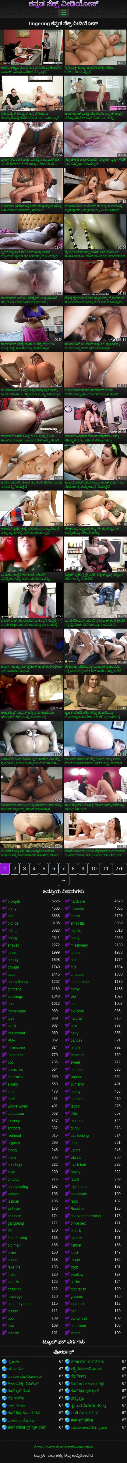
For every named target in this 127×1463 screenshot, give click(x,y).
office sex (78, 1223)
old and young (19, 1304)
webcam (14, 1209)
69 (10, 1231)
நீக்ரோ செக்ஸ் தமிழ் (87, 1384)
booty (75, 938)
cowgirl (13, 967)
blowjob (14, 901)
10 (94, 868)
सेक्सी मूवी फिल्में (19, 1391)
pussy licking (18, 982)
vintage (13, 1194)
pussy (75, 916)
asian (12, 974)
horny (75, 989)
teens (12, 953)
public (12, 1260)
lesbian (13, 1201)
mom (12, 1157)
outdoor (77, 1070)
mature (13, 1333)
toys (11, 1018)
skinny (13, 1084)
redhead (14, 1135)
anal (11, 1004)
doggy (13, 938)
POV (11, 1040)
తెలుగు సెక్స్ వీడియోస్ (23, 1384)
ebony (76, 1092)
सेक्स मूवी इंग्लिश (82, 1420)
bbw (11, 1326)
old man (14, 1245)
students (77, 1121)
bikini (12, 1253)
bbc (10, 1062)
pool (11, 1318)
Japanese (15, 1055)
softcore (14, 1128)
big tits (76, 931)
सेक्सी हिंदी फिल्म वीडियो (24, 1413)
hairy (75, 1033)
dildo (74, 1114)
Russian (77, 1209)
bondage (15, 1165)
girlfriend (15, 989)
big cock (77, 1011)
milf (73, 967)
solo (74, 1026)
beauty (13, 960)
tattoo (75, 1106)
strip (11, 1092)
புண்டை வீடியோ (22, 1420)
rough (75, 1260)
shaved (13, 945)
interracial (15, 1077)
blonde (13, 923)
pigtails (13, 1282)
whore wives (18, 1106)
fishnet (76, 1245)
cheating (14, 1289)
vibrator (77, 1157)
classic (13, 1311)
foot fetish (78, 1289)
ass (10, 916)
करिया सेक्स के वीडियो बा (87, 1362)
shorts (76, 1333)
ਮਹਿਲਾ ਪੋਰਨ (16, 1369)
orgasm (14, 1143)
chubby (13, 1179)
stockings (15, 996)
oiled (11, 1172)
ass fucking (80, 1135)
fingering (78, 1055)
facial (75, 1179)
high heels (79, 1187)
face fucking (17, 1238)
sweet (75, 1062)
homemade (17, 1011)
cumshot (77, 1084)
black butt (78, 1165)
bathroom (78, 1326)
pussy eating (18, 1187)
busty (12, 909)
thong (12, 1150)
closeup (14, 1121)
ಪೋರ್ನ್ (14, 1362)
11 (106, 868)
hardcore (78, 901)
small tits (78, 923)
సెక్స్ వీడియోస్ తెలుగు (86, 1369)
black (12, 1026)
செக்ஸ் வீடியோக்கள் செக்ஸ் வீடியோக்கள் (30, 1376)
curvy (75, 1128)
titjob (74, 1267)
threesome (16, 1048)
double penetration (86, 1216)
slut (73, 996)
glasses (77, 1296)
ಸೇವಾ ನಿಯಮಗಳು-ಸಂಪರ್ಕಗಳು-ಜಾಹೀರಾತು (63, 1447)
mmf (11, 1099)
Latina (76, 1150)
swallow (77, 1274)
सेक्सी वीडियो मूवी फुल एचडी (27, 1428)
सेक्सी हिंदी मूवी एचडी (85, 1391)
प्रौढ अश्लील (16, 1398)
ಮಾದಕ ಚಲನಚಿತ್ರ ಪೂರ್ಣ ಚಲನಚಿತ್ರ (93, 1428)
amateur (77, 974)
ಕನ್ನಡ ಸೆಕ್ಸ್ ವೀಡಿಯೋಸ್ (63, 4)
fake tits (14, 1267)
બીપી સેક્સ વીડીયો (85, 1413)
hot (73, 1004)
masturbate (80, 982)
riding (12, 931)
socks (75, 1282)
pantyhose (79, 1318)
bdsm (75, 1143)
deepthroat (16, 1033)
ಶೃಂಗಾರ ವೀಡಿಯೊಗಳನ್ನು (88, 1406)
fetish (75, 1253)
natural (76, 1018)
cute (74, 960)
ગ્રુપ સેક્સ (16, 1406)
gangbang (16, 1223)
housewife (79, 1194)
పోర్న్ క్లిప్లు (77, 1398)
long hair (78, 1304)
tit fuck (76, 1231)
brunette (77, 909)
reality (75, 1172)
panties (77, 1040)
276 (119, 868)
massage (15, 1296)
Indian (13, 1274)
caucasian (16, 1114)
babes (76, 953)
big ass (76, 1238)
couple (76, 1048)
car (73, 1311)
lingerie (77, 1077)
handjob (77, 1099)
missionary (79, 945)
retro (74, 1201)
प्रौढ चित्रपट (78, 1376)
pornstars (15, 1070)
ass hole (14, 1216)
